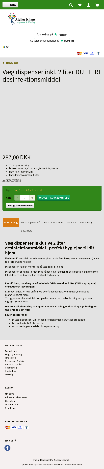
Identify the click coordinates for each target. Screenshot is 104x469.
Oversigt (9, 374)
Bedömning (85, 222)
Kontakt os (10, 370)
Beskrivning (11, 222)
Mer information (11, 180)
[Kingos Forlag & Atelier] (22, 18)
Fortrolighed (11, 351)
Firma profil (10, 357)
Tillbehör (71, 222)
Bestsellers (26, 230)
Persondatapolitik (14, 364)
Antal (9, 197)
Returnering (11, 367)
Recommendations (54, 222)
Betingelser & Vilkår (14, 361)
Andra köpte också (30, 222)
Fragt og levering (13, 354)
